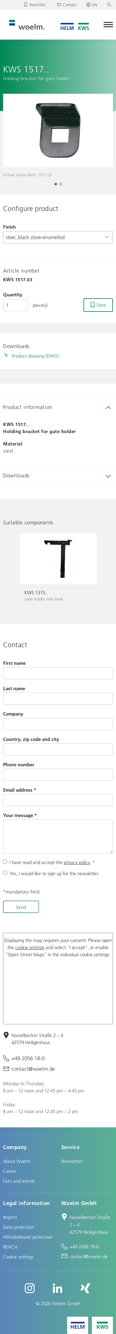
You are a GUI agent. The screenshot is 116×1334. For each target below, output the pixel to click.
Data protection (18, 1227)
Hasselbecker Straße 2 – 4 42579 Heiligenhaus (37, 1038)
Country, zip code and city (31, 739)
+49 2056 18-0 (28, 1058)
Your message (20, 815)
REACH (10, 1247)
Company (13, 714)
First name (14, 663)
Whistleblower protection (28, 1237)
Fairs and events (19, 1181)
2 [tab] (62, 186)
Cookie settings (18, 1257)
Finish (9, 227)
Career (10, 1171)
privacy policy (77, 862)
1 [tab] (57, 186)
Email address (19, 790)
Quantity (12, 294)
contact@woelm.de (33, 1068)
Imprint (10, 1217)
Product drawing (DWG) (35, 356)
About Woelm (17, 1161)
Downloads (16, 475)
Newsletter (72, 1161)
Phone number (18, 764)
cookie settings (30, 947)
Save (101, 305)
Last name (14, 688)
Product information (27, 407)
